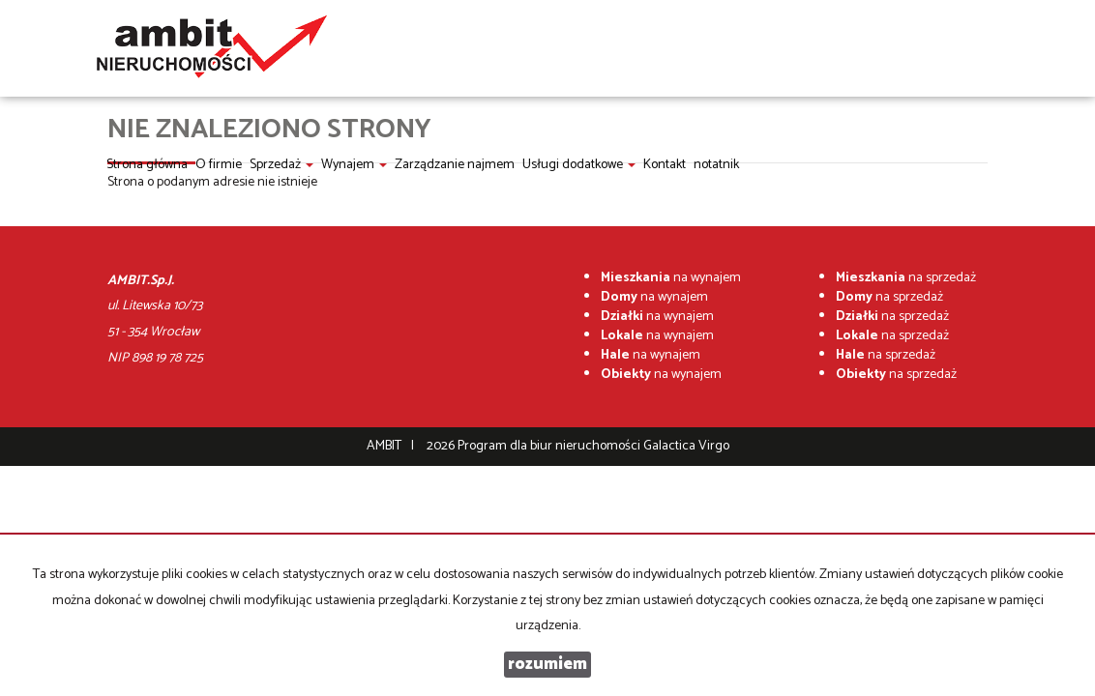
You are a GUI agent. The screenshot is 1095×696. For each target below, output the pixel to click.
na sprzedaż (906, 278)
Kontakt (664, 165)
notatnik (716, 165)
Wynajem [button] (354, 165)
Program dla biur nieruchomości (550, 446)
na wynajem (671, 278)
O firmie (218, 165)
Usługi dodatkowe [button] (579, 165)
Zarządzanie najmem (455, 165)
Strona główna (147, 165)
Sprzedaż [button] (281, 165)
